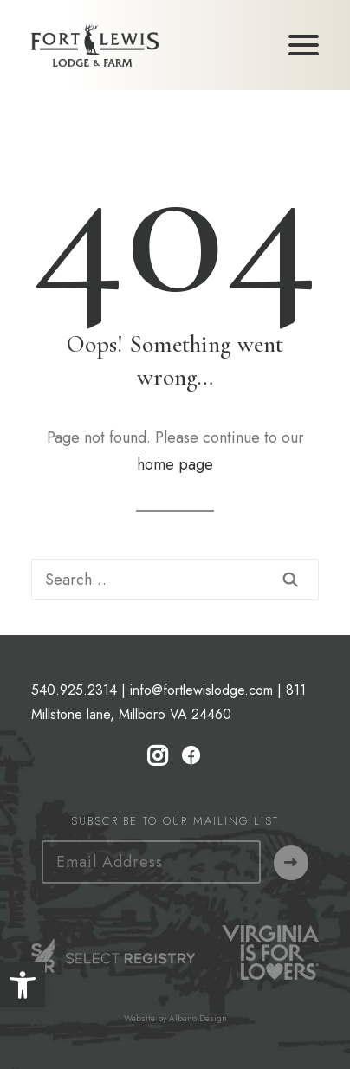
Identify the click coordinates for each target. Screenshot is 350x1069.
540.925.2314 (74, 690)
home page (175, 464)
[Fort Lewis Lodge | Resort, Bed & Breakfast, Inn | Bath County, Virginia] (95, 45)
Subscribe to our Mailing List (175, 821)
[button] (22, 984)
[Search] (175, 579)
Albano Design (198, 1018)
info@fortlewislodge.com (201, 690)
